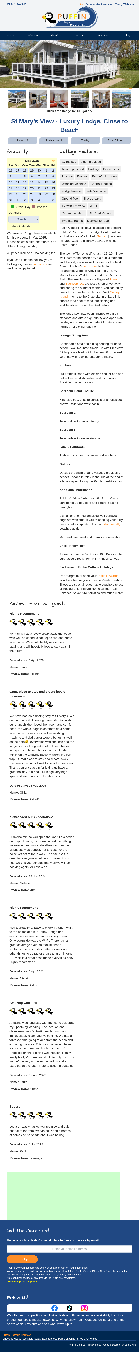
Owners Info (103, 35)
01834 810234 (17, 3)
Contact (80, 35)
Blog (127, 35)
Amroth (114, 279)
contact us (40, 264)
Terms (71, 1345)
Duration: (14, 212)
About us (56, 35)
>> (53, 160)
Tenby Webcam (124, 4)
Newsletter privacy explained (22, 1281)
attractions (90, 266)
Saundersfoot (74, 283)
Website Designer (112, 1345)
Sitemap (80, 1345)
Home (10, 35)
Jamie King (130, 1345)
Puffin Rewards (108, 576)
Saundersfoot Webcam (99, 4)
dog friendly (112, 524)
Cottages (32, 35)
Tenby (101, 236)
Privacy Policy (94, 1345)
